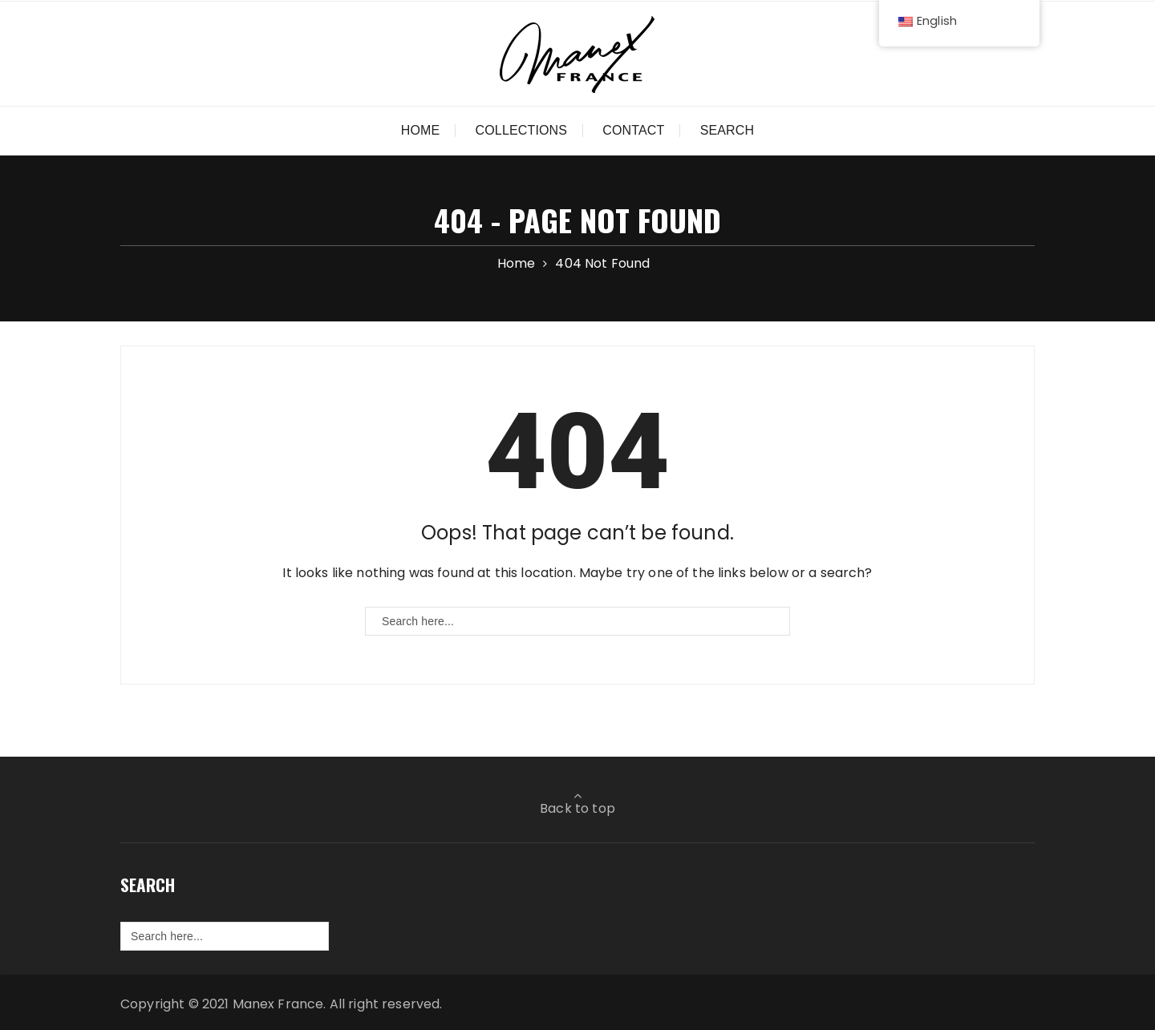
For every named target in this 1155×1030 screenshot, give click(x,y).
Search (727, 130)
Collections (522, 130)
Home (420, 130)
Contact (633, 130)
